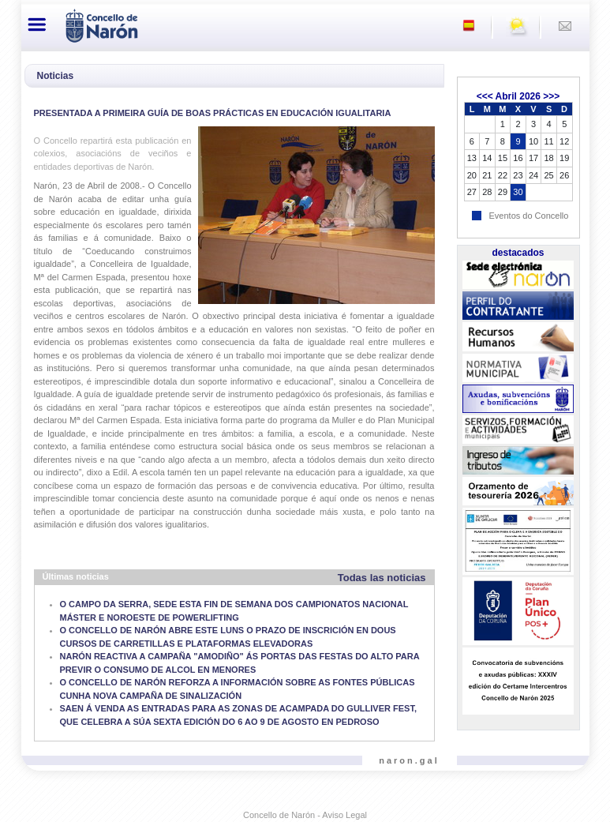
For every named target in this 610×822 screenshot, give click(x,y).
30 (517, 192)
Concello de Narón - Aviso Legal (305, 815)
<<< (485, 96)
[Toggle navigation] (37, 24)
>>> (551, 96)
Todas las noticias (382, 578)
